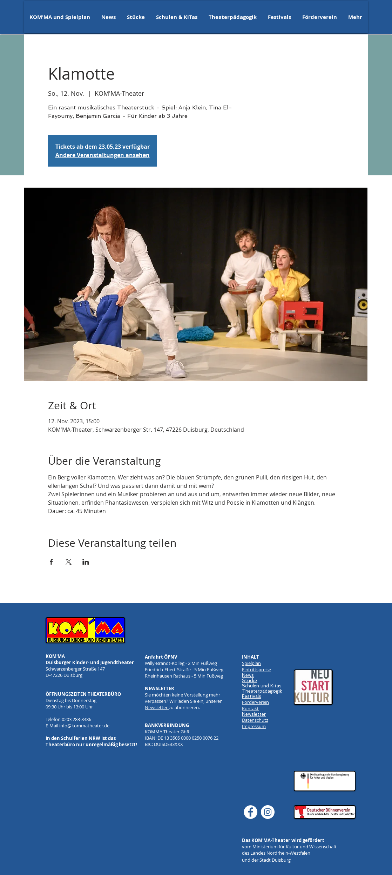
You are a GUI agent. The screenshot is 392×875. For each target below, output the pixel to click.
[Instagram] (268, 812)
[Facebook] (250, 812)
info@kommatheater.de (84, 725)
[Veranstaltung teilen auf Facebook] (51, 562)
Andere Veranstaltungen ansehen (102, 155)
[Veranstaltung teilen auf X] (68, 562)
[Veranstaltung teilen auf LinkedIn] (85, 562)
